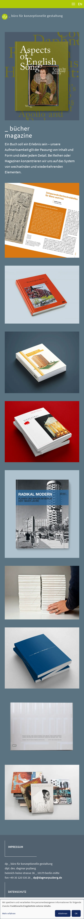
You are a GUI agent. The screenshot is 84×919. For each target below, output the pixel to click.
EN (80, 4)
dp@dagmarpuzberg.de (47, 877)
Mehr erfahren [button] (9, 913)
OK (76, 913)
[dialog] (42, 909)
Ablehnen (62, 913)
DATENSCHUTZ (17, 891)
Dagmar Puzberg (5, 20)
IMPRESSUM (15, 846)
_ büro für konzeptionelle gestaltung (36, 16)
